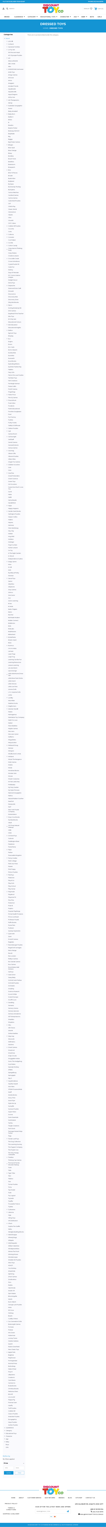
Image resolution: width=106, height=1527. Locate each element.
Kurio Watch (12, 1302)
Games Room (12, 434)
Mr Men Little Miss (13, 781)
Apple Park (11, 1352)
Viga (9, 1215)
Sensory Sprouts (13, 1011)
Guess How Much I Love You (15, 488)
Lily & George (12, 671)
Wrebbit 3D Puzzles (14, 1260)
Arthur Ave (11, 97)
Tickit (10, 1167)
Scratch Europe (13, 997)
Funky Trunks (12, 422)
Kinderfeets (12, 637)
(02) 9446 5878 (98, 1)
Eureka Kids (12, 353)
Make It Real (12, 1369)
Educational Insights (14, 327)
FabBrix (10, 369)
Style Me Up (12, 1103)
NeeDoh (11, 801)
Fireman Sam (12, 1402)
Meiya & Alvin (12, 742)
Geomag (11, 450)
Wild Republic (12, 1243)
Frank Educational (14, 408)
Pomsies (11, 1327)
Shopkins (11, 1022)
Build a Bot (11, 178)
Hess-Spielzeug (13, 528)
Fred (9, 414)
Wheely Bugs (12, 1237)
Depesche (11, 285)
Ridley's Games (13, 959)
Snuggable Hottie (14, 1058)
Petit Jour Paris (13, 863)
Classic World (12, 209)
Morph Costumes (13, 779)
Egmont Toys (12, 333)
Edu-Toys (11, 316)
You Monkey (12, 1268)
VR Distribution (13, 1220)
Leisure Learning (13, 665)
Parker (10, 852)
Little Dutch (12, 681)
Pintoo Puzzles (13, 872)
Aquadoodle (12, 91)
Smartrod (11, 1050)
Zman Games (12, 1276)
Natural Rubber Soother (16, 798)
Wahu (10, 1229)
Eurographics (12, 1419)
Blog (70, 1498)
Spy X (10, 1078)
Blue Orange (12, 150)
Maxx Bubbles (12, 726)
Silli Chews (11, 1028)
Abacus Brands (13, 61)
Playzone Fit (12, 897)
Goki (9, 467)
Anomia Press (12, 1363)
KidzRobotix (12, 631)
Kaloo (10, 612)
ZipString (11, 1274)
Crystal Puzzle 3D (13, 264)
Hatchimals (11, 1288)
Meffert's (11, 737)
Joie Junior (11, 595)
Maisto (10, 712)
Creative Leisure (13, 256)
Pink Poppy (12, 869)
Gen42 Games (12, 442)
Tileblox (10, 1178)
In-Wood (11, 556)
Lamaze (10, 651)
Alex (9, 66)
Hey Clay (11, 531)
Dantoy (10, 270)
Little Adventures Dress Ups (15, 674)
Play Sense (11, 889)
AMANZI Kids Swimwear (15, 69)
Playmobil (11, 891)
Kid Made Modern (14, 617)
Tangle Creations (13, 1126)
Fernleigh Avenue (14, 383)
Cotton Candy (12, 245)
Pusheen (11, 928)
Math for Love (12, 720)
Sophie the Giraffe (14, 1226)
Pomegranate (12, 1360)
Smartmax (11, 1053)
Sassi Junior (12, 974)
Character (65, 17)
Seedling (11, 1002)
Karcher (10, 615)
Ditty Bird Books (13, 302)
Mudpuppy (11, 784)
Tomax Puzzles (13, 1184)
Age (76, 17)
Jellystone (11, 587)
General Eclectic (13, 445)
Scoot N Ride (12, 994)
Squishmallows (13, 1081)
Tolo (9, 1181)
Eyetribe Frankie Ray (14, 367)
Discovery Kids (13, 297)
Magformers (12, 706)
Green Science (13, 478)
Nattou (10, 795)
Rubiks (10, 1285)
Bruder (10, 175)
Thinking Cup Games (14, 1160)
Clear (19, 1473)
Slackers (11, 1044)
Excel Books (12, 361)
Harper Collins (12, 517)
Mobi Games (12, 762)
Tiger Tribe (11, 1173)
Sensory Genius (13, 1008)
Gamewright (12, 436)
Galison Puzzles (13, 428)
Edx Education (12, 325)
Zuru (9, 1282)
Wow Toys (11, 1262)
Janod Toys (11, 578)
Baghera (11, 1355)
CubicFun (11, 267)
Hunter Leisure (13, 547)
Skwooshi (11, 1039)
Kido (9, 626)
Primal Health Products (15, 914)
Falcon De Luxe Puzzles (15, 375)
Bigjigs (10, 139)
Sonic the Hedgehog (15, 1061)
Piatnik (10, 866)
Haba (10, 494)
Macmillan (11, 700)
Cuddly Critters (13, 1318)
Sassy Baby (11, 977)
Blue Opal (11, 147)
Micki (10, 1307)
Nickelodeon (12, 814)
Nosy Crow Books (14, 817)
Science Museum (13, 991)
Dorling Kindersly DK (14, 308)
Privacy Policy (11, 1503)
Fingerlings (11, 392)
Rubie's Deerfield (13, 1346)
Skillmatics (11, 1042)
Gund (10, 491)
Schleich (11, 44)
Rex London (12, 956)
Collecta (11, 234)
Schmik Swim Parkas (15, 980)
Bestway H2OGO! (13, 131)
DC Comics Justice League (14, 276)
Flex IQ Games (13, 397)
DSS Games (12, 311)
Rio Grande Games (14, 961)
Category (33, 17)
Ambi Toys (11, 72)
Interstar (11, 575)
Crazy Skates (12, 253)
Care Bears (11, 1380)
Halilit (10, 497)
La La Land (11, 1397)
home (13, 1498)
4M (9, 58)
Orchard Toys (12, 835)
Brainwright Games (14, 1324)
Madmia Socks (13, 703)
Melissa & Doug (13, 745)
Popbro (10, 908)
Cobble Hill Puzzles (14, 226)
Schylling (11, 988)
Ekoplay (10, 336)
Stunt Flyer (11, 1100)
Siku (9, 1025)
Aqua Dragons (12, 94)
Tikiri (9, 1176)
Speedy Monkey (13, 1067)
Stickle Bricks (12, 1095)
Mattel (10, 723)
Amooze (11, 77)
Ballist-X (10, 117)
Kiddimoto (11, 623)
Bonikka (11, 156)
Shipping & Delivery (11, 1514)
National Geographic (14, 793)
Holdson (11, 539)
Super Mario (12, 1112)
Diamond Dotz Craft (14, 288)
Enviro (10, 344)
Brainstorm (11, 164)
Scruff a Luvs (12, 1000)
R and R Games (13, 939)
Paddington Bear (13, 841)
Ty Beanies (11, 1209)
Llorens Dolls (12, 689)
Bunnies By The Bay (14, 187)
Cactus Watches (13, 192)
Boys (92, 17)
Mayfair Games (13, 728)
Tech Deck (11, 1128)
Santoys (10, 972)
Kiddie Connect (13, 620)
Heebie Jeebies (13, 1341)
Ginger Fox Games (14, 462)
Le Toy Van (11, 49)
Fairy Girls (11, 372)
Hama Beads (12, 500)
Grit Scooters (12, 484)
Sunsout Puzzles (13, 1109)
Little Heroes (12, 684)
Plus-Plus (11, 900)
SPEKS (10, 1070)
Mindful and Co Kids (14, 754)
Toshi (9, 1192)
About (21, 1498)
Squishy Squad (13, 1084)
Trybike (10, 1206)
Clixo (9, 217)
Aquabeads (12, 89)
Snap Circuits (12, 1056)
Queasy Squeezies (14, 931)
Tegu (9, 1136)
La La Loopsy (12, 648)
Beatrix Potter (12, 128)
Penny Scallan (12, 858)
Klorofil (10, 1394)
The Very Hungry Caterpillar (13, 1153)
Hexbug (10, 1313)
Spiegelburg (12, 1072)
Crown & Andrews (14, 261)
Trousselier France (14, 1204)
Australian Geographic (15, 105)
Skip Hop (11, 1036)
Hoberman (11, 1335)
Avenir (10, 108)
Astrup (10, 103)
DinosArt (11, 291)
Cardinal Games (13, 195)
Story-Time (11, 1098)
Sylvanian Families (14, 47)
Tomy (10, 1187)
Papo (10, 849)
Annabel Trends (13, 86)
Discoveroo (12, 294)
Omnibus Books (13, 1388)
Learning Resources (14, 662)
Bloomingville (12, 1296)
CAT (9, 203)
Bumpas (11, 184)
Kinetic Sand (12, 640)
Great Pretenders (13, 476)
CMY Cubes (12, 223)
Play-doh (11, 883)
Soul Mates (11, 1064)
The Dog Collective (14, 1141)
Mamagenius (12, 714)
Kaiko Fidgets (12, 609)
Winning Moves (13, 1254)
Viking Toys (11, 1218)
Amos (10, 80)
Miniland (11, 756)
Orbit (10, 833)
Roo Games (12, 964)
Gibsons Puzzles (13, 456)
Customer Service (34, 1498)
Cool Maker (12, 240)
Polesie (10, 1330)
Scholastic (11, 986)
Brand (6, 17)
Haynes (10, 522)
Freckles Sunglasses (14, 411)
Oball (10, 822)
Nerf (9, 807)
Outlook (11, 838)
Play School (12, 886)
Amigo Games (12, 75)
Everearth (11, 358)
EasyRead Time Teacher (16, 313)
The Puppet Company (15, 1147)
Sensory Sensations (14, 1014)
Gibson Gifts (12, 453)
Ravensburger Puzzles (15, 945)
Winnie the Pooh (13, 1251)
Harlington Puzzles (14, 514)
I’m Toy (10, 550)
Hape (10, 505)
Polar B (10, 905)
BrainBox (11, 161)
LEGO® (10, 41)
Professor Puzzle (13, 919)
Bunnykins (11, 189)
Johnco (10, 592)
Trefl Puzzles (12, 1408)
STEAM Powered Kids (15, 1089)
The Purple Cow (13, 1150)
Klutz (9, 643)
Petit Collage (12, 861)
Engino (10, 341)
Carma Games (12, 198)
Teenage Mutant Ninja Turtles (15, 1132)
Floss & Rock (12, 400)
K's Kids (10, 606)
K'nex (10, 603)
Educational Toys (48, 17)
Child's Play (11, 206)
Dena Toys (11, 283)
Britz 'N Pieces (12, 173)
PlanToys (11, 875)
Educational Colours (14, 322)
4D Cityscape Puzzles (15, 55)
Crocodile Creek (13, 258)
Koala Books (12, 1386)
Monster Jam (12, 773)
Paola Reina (12, 847)
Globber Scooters (14, 464)
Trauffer (10, 1201)
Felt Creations (12, 380)
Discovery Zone (13, 299)
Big (9, 136)
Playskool (11, 894)
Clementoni (12, 212)
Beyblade (11, 133)
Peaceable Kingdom (15, 855)
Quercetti (11, 933)
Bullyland (11, 181)
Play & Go (11, 880)
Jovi (9, 598)
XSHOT (10, 1265)
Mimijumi (11, 751)
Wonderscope (13, 1257)
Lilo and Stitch (12, 668)
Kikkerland (11, 634)
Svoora (10, 1114)
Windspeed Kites (13, 1248)
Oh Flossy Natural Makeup (13, 826)
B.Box (10, 119)
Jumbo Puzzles (13, 1425)
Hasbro (10, 519)
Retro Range (12, 950)
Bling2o (10, 145)
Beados (10, 125)
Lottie (10, 695)
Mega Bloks (12, 740)
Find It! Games (12, 389)
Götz (9, 470)
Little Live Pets (12, 686)
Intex (9, 564)
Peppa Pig (11, 1400)
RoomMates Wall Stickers (13, 968)
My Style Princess (13, 790)
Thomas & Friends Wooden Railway (13, 1163)
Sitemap (75, 1525)
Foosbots (11, 406)
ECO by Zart (12, 319)
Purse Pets (11, 925)
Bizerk (10, 1316)
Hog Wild (11, 536)
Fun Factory (12, 417)
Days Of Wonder (13, 272)
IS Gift (10, 567)
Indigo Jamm (12, 561)
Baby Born (11, 114)
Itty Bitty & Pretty (13, 573)
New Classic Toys (13, 1349)
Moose (10, 776)
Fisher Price (12, 394)
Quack (10, 1344)
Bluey (10, 153)
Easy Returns (50, 1498)
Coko (10, 231)
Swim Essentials (13, 1117)
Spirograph (11, 1075)
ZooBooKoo (12, 1279)
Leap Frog (11, 657)
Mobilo (10, 765)
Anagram (11, 83)
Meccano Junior (13, 734)
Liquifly (10, 1405)
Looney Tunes (12, 1338)
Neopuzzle (11, 804)
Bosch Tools (12, 159)
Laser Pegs (11, 654)
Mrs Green (11, 1332)
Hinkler (10, 533)
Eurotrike (11, 355)
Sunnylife (11, 1106)
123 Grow (11, 1310)
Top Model (11, 1190)
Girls (99, 17)
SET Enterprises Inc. (14, 1016)
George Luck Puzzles (15, 1304)
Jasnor (10, 581)
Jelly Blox (11, 584)
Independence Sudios (15, 559)
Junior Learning (13, 601)
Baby (84, 17)
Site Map (79, 1498)
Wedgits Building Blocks (16, 1232)
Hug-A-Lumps (12, 545)
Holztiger (11, 542)
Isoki (9, 570)
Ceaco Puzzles (13, 1414)
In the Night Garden (14, 553)
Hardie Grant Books (14, 511)
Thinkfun (11, 1157)
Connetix (11, 237)
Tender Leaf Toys (13, 1139)
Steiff (10, 1092)
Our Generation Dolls (15, 1321)
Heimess (11, 525)
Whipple (11, 1240)
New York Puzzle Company (13, 810)
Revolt (10, 953)
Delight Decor (12, 280)
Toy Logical (11, 1195)
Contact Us (90, 1498)
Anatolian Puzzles (13, 1416)
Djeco (10, 305)
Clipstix (10, 215)
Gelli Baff (11, 439)
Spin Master (12, 1293)
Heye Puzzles (12, 1422)
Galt (9, 431)
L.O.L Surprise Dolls (14, 692)
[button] (14, 1463)
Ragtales (11, 942)
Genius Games (12, 448)
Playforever (12, 1358)
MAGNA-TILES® (13, 709)
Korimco (11, 645)
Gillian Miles (12, 459)
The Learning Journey (15, 1144)
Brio (9, 170)
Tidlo (9, 1170)
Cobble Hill (11, 1411)
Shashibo (11, 1019)
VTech (10, 1223)
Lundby (10, 698)
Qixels (10, 1299)
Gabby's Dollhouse (14, 425)
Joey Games (12, 589)
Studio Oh (11, 1290)
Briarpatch (11, 167)
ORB (9, 830)
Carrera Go (11, 1383)
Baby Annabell (13, 111)
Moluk (10, 768)
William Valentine (13, 1246)
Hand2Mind (12, 503)
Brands (61, 1498)
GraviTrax (11, 473)
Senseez (11, 1005)
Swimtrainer (12, 1120)
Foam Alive (11, 403)
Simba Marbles (13, 1033)
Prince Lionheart (13, 917)
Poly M (10, 1372)
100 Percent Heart (14, 52)
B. (8, 122)
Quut (9, 936)
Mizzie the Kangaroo (15, 759)
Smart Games (12, 1047)
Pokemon (11, 903)
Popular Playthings (14, 911)
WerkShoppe (12, 1234)
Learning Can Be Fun (15, 659)
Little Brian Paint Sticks (15, 678)
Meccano (11, 731)
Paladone (11, 844)
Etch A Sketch (12, 350)
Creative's (11, 1377)
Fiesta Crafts (12, 386)
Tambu (10, 1123)
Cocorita (11, 229)
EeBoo (10, 330)
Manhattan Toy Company (16, 717)
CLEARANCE (19, 17)
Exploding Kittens (13, 364)
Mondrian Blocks (13, 770)
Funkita (10, 420)
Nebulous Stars (13, 1391)
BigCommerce (55, 1525)
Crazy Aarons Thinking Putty (15, 249)
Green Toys (11, 481)
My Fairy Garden (13, 787)
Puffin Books (12, 922)
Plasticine (11, 877)
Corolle (10, 243)
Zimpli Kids (11, 1271)
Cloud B (10, 220)
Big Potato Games (14, 142)
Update (8, 1473)
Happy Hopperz (13, 508)
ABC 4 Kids (11, 63)
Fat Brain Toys (12, 378)
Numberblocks (13, 820)
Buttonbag (11, 1366)
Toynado (11, 1198)
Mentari (10, 748)
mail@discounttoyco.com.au (91, 1514)
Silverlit (10, 1030)
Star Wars (11, 1086)
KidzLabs (11, 629)
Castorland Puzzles (14, 201)
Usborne (11, 1212)
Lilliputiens (11, 1374)
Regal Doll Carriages (14, 947)
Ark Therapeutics (13, 100)
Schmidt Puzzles (13, 983)
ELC (9, 339)
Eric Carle (11, 347)
